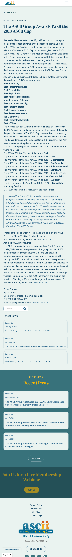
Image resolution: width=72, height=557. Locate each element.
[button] (66, 3)
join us (26, 490)
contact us (36, 549)
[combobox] (7, 555)
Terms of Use (36, 508)
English (5, 555)
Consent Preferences (11, 549)
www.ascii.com (44, 239)
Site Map (36, 512)
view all (36, 458)
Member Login (36, 516)
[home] (9, 3)
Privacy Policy (36, 505)
